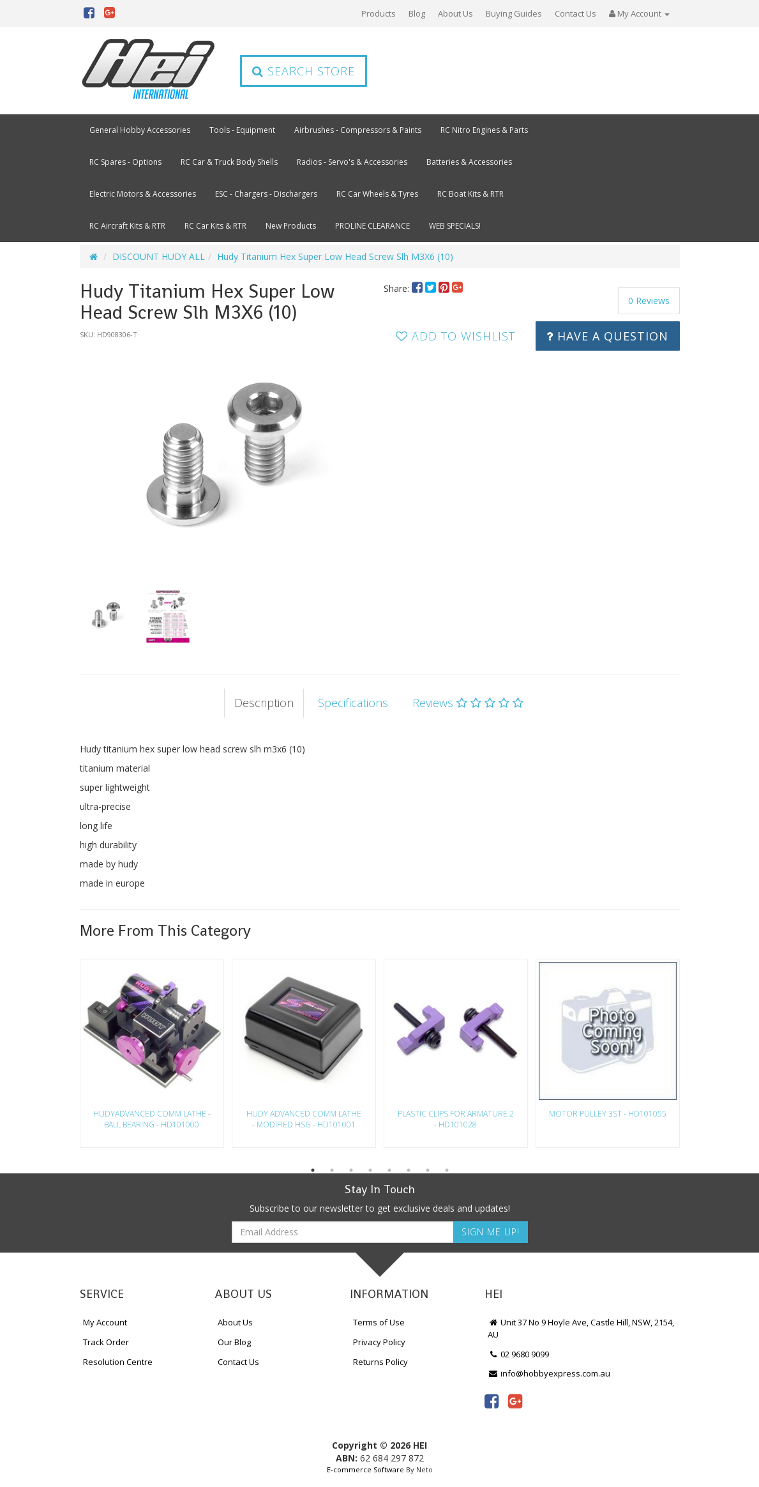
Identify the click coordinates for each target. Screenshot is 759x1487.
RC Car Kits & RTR (215, 225)
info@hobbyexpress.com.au (549, 1373)
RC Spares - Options (125, 161)
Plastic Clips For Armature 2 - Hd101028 (456, 1119)
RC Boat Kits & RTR (470, 193)
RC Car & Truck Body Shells (229, 161)
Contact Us (575, 13)
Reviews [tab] (467, 702)
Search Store (303, 71)
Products (378, 13)
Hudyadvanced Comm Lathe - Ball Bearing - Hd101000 (152, 1119)
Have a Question (607, 336)
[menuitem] (418, 288)
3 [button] (351, 1170)
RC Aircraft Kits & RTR (127, 225)
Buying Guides (514, 13)
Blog (417, 13)
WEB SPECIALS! (455, 225)
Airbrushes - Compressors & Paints (357, 130)
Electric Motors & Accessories (142, 193)
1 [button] (312, 1170)
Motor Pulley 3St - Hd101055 (607, 1113)
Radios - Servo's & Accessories (352, 161)
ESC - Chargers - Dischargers (266, 193)
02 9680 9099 (518, 1354)
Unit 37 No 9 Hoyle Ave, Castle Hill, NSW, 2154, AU (581, 1328)
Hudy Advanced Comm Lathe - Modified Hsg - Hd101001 (303, 1119)
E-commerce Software (365, 1469)
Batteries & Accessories (469, 161)
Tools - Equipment (242, 130)
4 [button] (370, 1170)
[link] (492, 1400)
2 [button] (332, 1170)
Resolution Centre (118, 1362)
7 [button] (427, 1170)
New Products (291, 225)
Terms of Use (379, 1322)
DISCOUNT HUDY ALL (158, 256)
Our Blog (234, 1342)
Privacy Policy (379, 1342)
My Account (105, 1322)
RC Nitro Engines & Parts (484, 130)
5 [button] (389, 1170)
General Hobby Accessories (139, 130)
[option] (228, 457)
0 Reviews (649, 300)
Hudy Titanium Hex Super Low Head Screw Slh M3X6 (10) (335, 256)
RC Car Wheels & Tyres (377, 193)
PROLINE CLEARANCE (372, 225)
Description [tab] (264, 702)
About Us (455, 13)
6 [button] (408, 1170)
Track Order (106, 1342)
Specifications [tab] (353, 702)
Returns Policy (380, 1362)
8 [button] (446, 1170)
